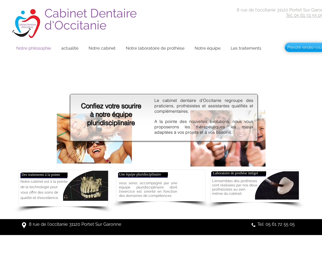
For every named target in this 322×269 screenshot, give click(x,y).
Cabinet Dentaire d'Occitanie (92, 19)
